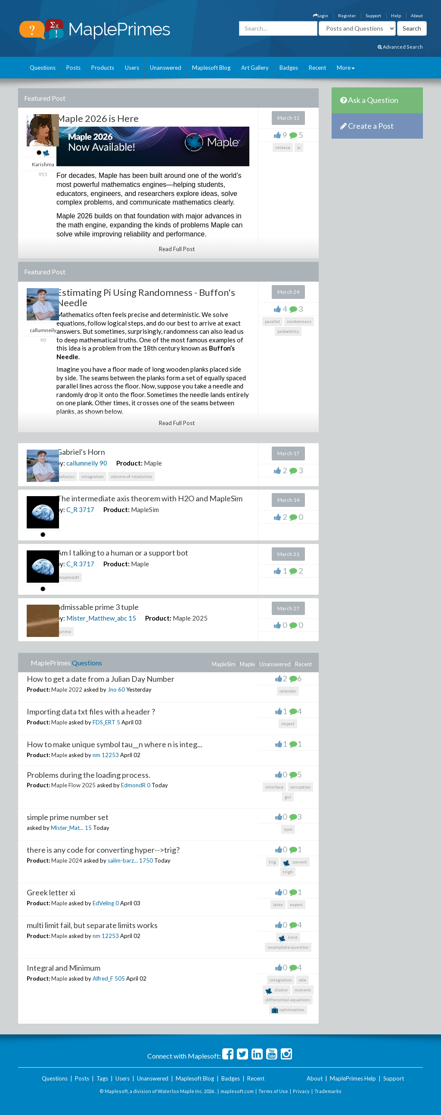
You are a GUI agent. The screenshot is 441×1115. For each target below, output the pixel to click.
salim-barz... (123, 860)
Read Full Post (177, 248)
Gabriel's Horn (80, 452)
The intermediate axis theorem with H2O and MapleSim (149, 498)
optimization (288, 1010)
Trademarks (328, 1091)
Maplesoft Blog (211, 67)
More (346, 67)
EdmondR (133, 785)
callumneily (82, 463)
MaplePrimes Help (353, 1078)
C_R (72, 509)
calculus (67, 476)
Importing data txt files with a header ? (91, 711)
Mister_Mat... (67, 827)
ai (299, 147)
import (288, 723)
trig (272, 861)
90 (103, 463)
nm (96, 755)
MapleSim (145, 509)
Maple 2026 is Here (97, 118)
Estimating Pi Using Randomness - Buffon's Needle (145, 297)
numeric (303, 989)
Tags (102, 1078)
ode (302, 979)
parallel (272, 321)
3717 (86, 509)
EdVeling (103, 903)
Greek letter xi (51, 892)
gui (288, 796)
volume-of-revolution (131, 476)
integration (92, 476)
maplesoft (69, 577)
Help (396, 15)
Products (102, 67)
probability (288, 331)
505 (120, 978)
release (282, 147)
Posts (73, 67)
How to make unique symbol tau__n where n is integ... (114, 744)
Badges (289, 67)
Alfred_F (103, 978)
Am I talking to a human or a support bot (122, 552)
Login (320, 15)
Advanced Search (400, 47)
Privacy (301, 1091)
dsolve (276, 990)
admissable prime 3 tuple (97, 607)
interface (274, 786)
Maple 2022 (66, 689)
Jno (112, 689)
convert (295, 863)
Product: (129, 463)
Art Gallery (255, 67)
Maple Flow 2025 (73, 785)
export (296, 904)
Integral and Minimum (63, 967)
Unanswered (165, 67)
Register (347, 15)
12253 (110, 755)
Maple (153, 463)
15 (132, 618)
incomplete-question (288, 947)
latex (278, 904)
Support (373, 15)
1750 (146, 860)
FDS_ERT (104, 722)
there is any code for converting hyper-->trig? (103, 849)
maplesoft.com (237, 1091)
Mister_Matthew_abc (96, 618)
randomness (299, 321)
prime (65, 631)
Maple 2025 (190, 618)
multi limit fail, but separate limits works (92, 925)
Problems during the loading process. (88, 775)
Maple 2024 (66, 860)
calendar (288, 690)
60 (121, 689)
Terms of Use (273, 1091)
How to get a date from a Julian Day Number (100, 678)
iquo (288, 829)
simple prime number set (68, 817)
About (417, 15)
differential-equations (288, 999)
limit (288, 938)
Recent (317, 67)
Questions (43, 67)
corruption (300, 786)
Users (132, 67)
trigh (288, 871)
